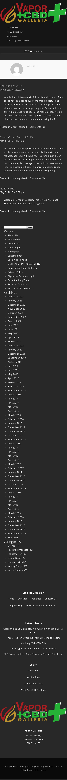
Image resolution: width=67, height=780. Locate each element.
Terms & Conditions (19, 284)
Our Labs (22, 598)
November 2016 (16, 480)
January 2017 (15, 472)
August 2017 (15, 443)
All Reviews (14, 239)
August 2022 (15, 321)
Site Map (49, 766)
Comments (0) (37, 126)
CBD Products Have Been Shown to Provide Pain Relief (33, 654)
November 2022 (16, 308)
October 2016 (15, 484)
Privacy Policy (15, 272)
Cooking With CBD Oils (33, 643)
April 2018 (13, 410)
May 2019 (13, 374)
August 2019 (15, 361)
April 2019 (13, 378)
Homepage (14, 251)
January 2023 (15, 300)
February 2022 (16, 345)
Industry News (16, 553)
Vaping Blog (14, 566)
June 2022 (13, 329)
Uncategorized (19, 126)
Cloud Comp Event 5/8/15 (16, 137)
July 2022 (13, 325)
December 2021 (16, 353)
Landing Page (15, 255)
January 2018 (15, 423)
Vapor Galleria (16, 570)
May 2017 (13, 455)
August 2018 (15, 394)
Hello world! (8, 188)
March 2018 (14, 415)
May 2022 (13, 333)
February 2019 (16, 386)
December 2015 (16, 525)
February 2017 (16, 468)
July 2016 (13, 496)
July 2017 (13, 447)
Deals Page (14, 247)
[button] (38, 52)
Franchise (36, 598)
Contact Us (14, 243)
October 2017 (15, 435)
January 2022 (15, 349)
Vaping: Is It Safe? (33, 683)
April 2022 (13, 337)
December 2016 (16, 476)
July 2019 (13, 366)
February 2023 (16, 296)
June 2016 (13, 500)
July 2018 (13, 398)
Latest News (14, 558)
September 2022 (17, 317)
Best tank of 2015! (12, 85)
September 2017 (17, 439)
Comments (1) (37, 211)
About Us (13, 235)
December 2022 (16, 304)
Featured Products (18, 549)
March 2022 (14, 341)
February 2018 (16, 419)
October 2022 (15, 312)
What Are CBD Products (21, 288)
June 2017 (13, 451)
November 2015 (16, 529)
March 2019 (14, 382)
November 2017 (16, 431)
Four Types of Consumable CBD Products (33, 648)
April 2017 (13, 460)
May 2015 (13, 537)
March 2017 (14, 464)
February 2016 (16, 517)
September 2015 (17, 533)
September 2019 (17, 357)
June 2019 (13, 370)
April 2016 (13, 509)
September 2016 (17, 488)
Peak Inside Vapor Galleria (22, 268)
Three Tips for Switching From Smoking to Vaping (33, 637)
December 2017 (16, 427)
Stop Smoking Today (19, 280)
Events (11, 545)
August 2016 (15, 492)
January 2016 (15, 521)
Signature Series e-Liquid (21, 276)
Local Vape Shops (17, 259)
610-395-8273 (33, 743)
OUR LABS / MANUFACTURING (24, 263)
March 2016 (14, 513)
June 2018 (13, 402)
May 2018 (13, 406)
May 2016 (13, 504)
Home (11, 598)
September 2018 (17, 390)
